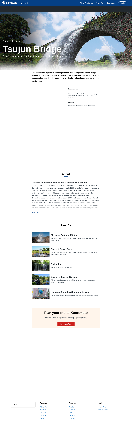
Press (42, 418)
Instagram (72, 415)
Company (43, 412)
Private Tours (100, 3)
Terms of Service (103, 410)
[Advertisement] (66, 156)
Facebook (72, 410)
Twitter (71, 412)
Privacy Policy (102, 407)
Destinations (111, 3)
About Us (43, 410)
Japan (7, 41)
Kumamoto (18, 41)
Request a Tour (66, 324)
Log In (123, 3)
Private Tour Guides (86, 3)
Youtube (71, 407)
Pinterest (71, 418)
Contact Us (43, 415)
